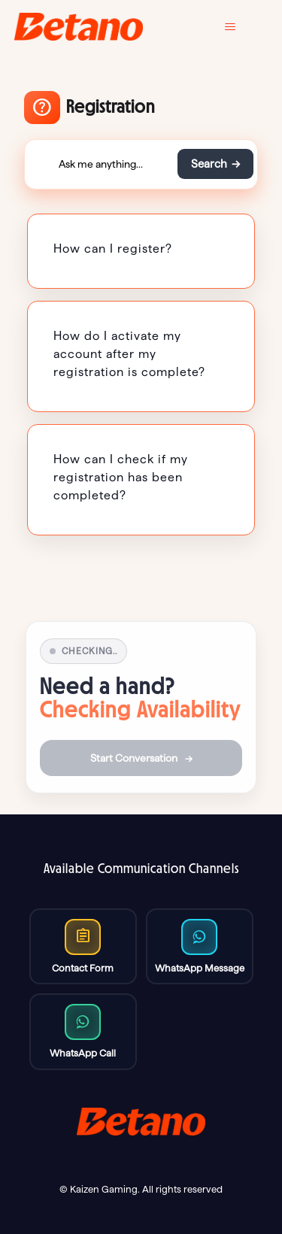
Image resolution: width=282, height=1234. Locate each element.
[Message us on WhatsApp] (83, 1031)
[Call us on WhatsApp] (199, 946)
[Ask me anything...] (100, 164)
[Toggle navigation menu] (241, 27)
